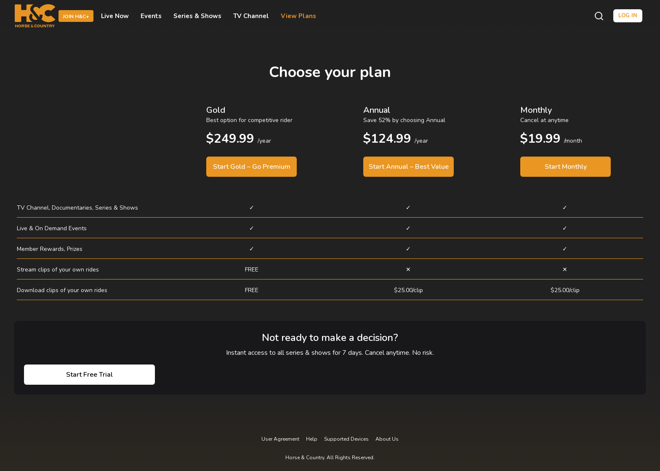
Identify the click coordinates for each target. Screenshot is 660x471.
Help (311, 439)
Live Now (115, 16)
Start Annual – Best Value (409, 166)
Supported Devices (346, 439)
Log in (627, 15)
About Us (387, 439)
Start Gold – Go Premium (251, 166)
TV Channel (251, 16)
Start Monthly (566, 166)
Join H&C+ (76, 16)
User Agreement (280, 439)
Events (151, 16)
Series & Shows (197, 16)
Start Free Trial (89, 374)
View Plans (298, 16)
